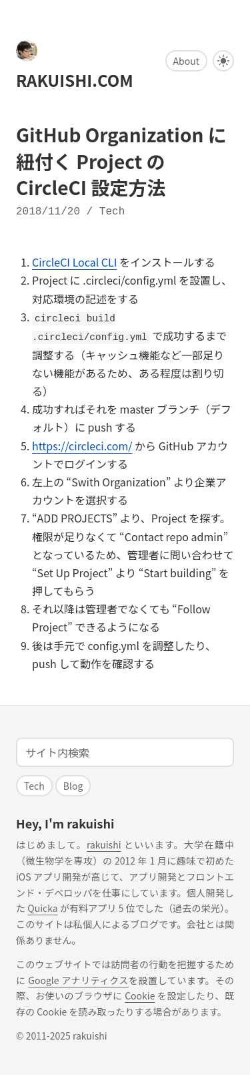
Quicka (42, 906)
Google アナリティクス (78, 978)
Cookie (140, 994)
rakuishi (104, 843)
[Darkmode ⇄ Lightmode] (223, 60)
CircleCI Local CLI (74, 262)
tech (112, 211)
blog (73, 784)
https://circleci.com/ (82, 444)
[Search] (125, 751)
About (186, 60)
